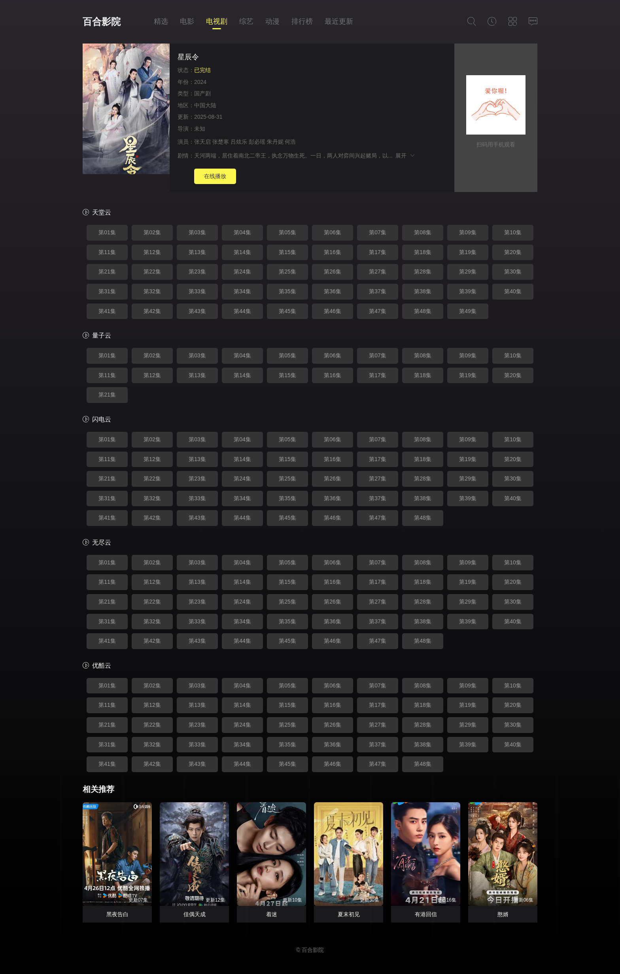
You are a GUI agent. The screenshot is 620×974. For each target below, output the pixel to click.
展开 (405, 155)
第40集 (513, 291)
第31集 (107, 291)
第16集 (332, 252)
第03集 (197, 232)
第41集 (107, 311)
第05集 (287, 232)
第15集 (287, 252)
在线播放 (215, 176)
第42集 (152, 311)
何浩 (290, 142)
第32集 (152, 291)
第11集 (107, 252)
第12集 (152, 252)
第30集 (513, 271)
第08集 (422, 232)
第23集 (197, 271)
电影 (187, 21)
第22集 (152, 271)
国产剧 (202, 93)
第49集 (467, 311)
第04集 (242, 232)
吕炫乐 (239, 142)
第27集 (377, 271)
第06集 (332, 232)
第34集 (242, 291)
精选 (161, 21)
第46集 (332, 311)
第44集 (242, 311)
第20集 (513, 252)
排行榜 (302, 21)
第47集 (377, 311)
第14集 (242, 252)
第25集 (287, 271)
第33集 (197, 291)
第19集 (467, 252)
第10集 (513, 232)
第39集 (467, 291)
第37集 (377, 291)
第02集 (152, 232)
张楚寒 (220, 142)
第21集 (107, 271)
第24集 (242, 271)
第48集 (422, 311)
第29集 (467, 271)
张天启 (202, 142)
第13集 (197, 252)
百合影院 (102, 21)
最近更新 (339, 21)
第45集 (287, 311)
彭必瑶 (257, 142)
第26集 (332, 271)
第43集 (197, 311)
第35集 (287, 291)
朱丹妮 (275, 142)
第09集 (467, 232)
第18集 (422, 252)
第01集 (107, 232)
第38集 (422, 291)
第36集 (332, 291)
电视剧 (216, 21)
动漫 (272, 21)
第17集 (377, 252)
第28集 (422, 271)
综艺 (246, 21)
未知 (199, 128)
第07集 (377, 232)
